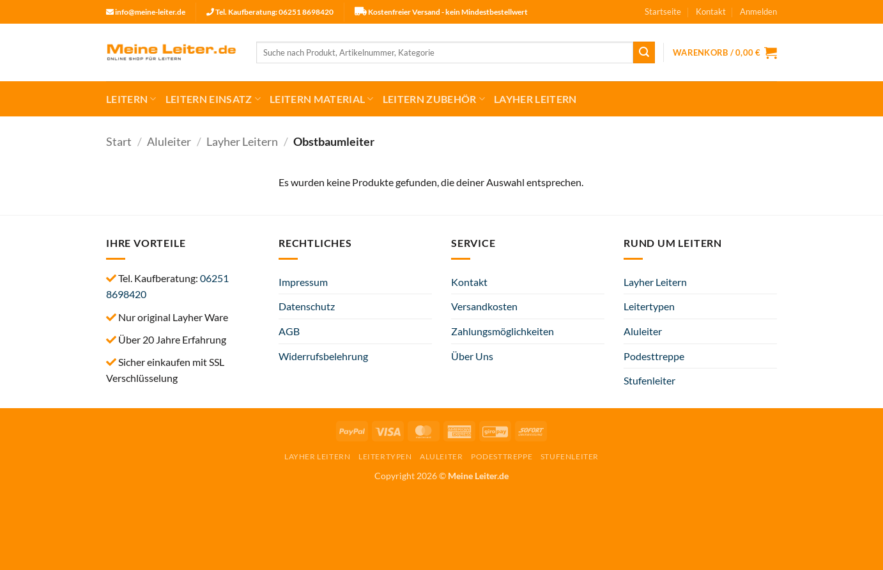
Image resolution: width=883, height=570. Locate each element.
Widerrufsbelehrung (323, 356)
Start (119, 141)
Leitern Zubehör (434, 99)
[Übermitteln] (644, 52)
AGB (289, 331)
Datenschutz (307, 306)
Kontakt (711, 11)
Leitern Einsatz (213, 99)
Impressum (303, 282)
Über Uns (472, 356)
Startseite (663, 11)
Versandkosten (484, 306)
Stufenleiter (649, 380)
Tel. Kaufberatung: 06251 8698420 (274, 12)
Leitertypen (649, 306)
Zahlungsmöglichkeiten (502, 331)
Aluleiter (169, 141)
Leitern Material (322, 99)
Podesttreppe (654, 356)
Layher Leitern (535, 99)
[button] (758, 11)
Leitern (131, 99)
